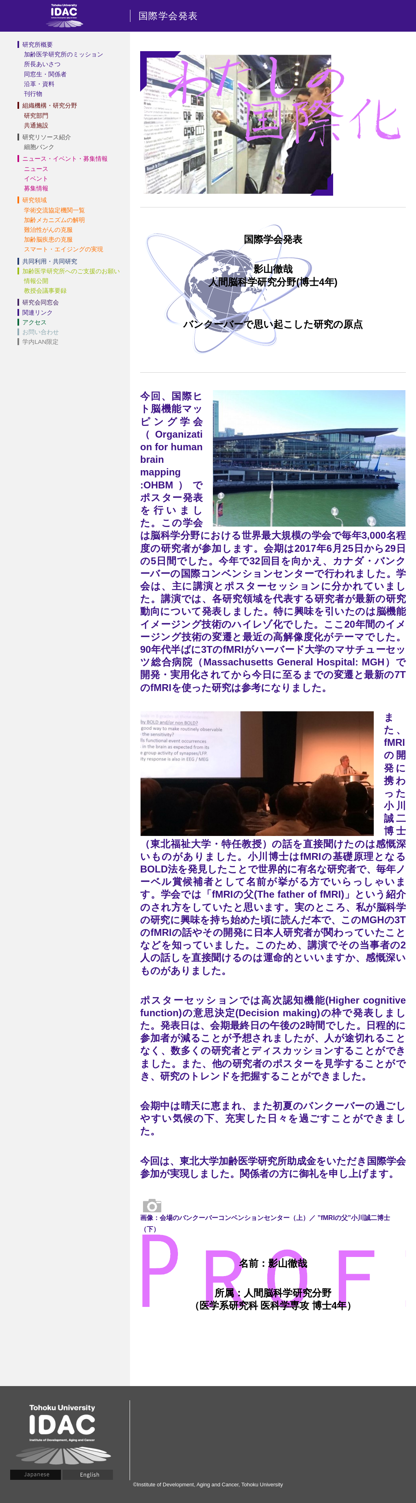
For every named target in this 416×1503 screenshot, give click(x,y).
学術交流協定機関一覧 (54, 210)
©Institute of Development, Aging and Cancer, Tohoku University (208, 1484)
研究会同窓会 (40, 302)
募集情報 (36, 188)
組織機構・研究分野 (49, 105)
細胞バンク (39, 146)
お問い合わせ (40, 331)
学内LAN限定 (40, 341)
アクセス (34, 322)
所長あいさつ (42, 63)
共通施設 (36, 125)
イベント (36, 178)
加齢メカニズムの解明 (54, 219)
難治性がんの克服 (48, 229)
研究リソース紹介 (46, 137)
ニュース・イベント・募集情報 (65, 158)
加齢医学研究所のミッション (63, 54)
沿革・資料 (39, 83)
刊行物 (33, 93)
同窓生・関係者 (45, 74)
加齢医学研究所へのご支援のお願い (71, 271)
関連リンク (37, 312)
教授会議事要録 (45, 290)
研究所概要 (37, 44)
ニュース (36, 168)
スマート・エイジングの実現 (63, 249)
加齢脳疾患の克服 (48, 239)
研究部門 (36, 115)
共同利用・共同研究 (49, 261)
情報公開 (36, 280)
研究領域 (34, 200)
